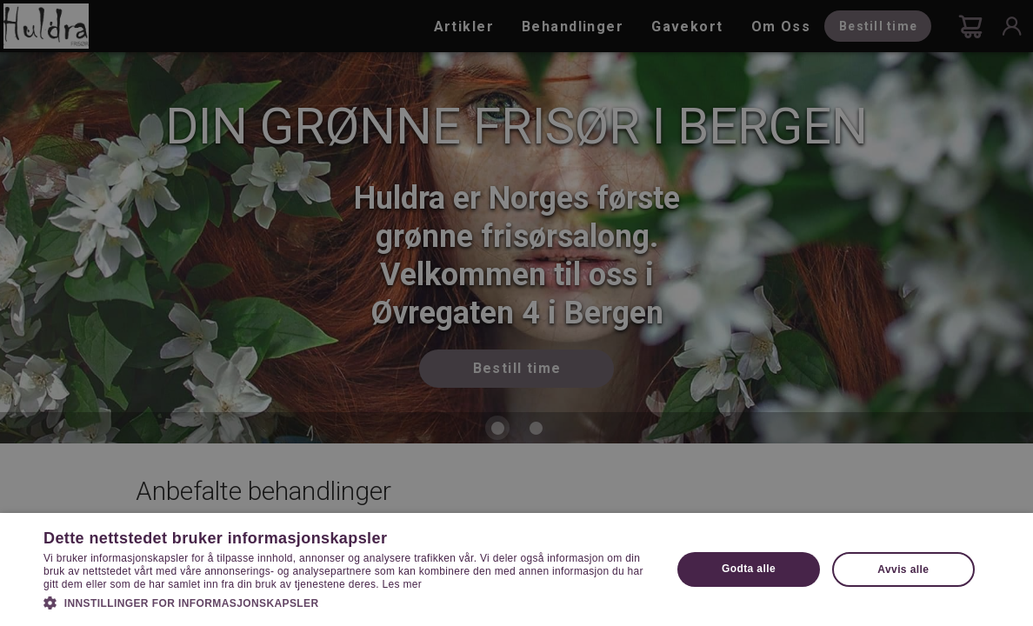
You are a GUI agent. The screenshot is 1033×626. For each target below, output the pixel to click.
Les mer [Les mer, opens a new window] (402, 584)
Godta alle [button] (749, 569)
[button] (348, 601)
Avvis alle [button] (903, 569)
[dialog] (516, 313)
